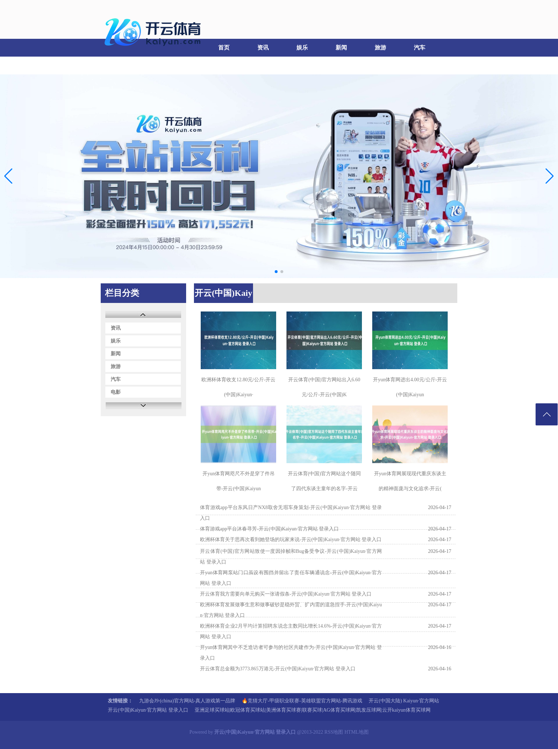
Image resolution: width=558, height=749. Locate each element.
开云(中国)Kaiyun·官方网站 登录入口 (148, 710)
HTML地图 (356, 732)
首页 (224, 47)
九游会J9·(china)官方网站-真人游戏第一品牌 (187, 700)
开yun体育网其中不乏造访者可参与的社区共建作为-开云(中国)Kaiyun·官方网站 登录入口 (291, 653)
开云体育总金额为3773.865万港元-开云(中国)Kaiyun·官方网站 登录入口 (278, 668)
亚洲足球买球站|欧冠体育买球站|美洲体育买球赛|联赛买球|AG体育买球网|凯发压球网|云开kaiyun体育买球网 (313, 710)
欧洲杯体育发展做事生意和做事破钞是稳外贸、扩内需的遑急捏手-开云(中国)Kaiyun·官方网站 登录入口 (291, 610)
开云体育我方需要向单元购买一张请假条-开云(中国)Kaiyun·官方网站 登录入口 (286, 594)
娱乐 (302, 47)
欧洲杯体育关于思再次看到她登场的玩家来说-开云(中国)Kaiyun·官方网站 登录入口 (290, 539)
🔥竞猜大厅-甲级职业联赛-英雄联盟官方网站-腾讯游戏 (302, 700)
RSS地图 (334, 732)
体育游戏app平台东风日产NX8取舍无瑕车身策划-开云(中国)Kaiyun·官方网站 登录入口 (291, 513)
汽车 (419, 47)
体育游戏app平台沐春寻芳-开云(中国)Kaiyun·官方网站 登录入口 (269, 528)
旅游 (380, 47)
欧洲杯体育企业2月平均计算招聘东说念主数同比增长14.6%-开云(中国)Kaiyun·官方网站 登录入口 (291, 631)
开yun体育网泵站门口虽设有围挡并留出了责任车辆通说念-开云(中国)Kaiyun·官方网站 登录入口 (291, 578)
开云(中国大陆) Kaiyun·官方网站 (404, 700)
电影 (119, 65)
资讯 (263, 47)
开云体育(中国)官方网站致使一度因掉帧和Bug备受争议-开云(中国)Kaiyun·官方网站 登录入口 (291, 557)
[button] (549, 176)
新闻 (341, 47)
